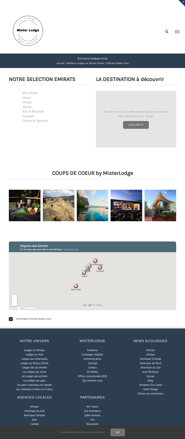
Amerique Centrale (150, 358)
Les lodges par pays (34, 380)
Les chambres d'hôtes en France (34, 389)
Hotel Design (150, 389)
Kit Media (92, 372)
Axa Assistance (92, 411)
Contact (92, 367)
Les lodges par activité (34, 376)
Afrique (150, 354)
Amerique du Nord (150, 363)
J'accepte (136, 124)
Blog (150, 380)
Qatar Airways (92, 415)
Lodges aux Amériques (34, 358)
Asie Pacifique (150, 372)
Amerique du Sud (150, 367)
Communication (92, 358)
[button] (92, 319)
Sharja (27, 102)
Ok (118, 432)
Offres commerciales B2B (92, 376)
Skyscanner (92, 424)
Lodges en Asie (34, 354)
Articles (150, 350)
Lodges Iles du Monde (34, 367)
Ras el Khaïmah (33, 111)
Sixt (92, 419)
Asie (34, 419)
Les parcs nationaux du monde (34, 385)
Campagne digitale (92, 354)
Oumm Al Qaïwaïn (35, 120)
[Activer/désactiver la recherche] (166, 31)
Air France (92, 406)
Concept (92, 363)
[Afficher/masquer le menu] (177, 31)
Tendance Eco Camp (150, 385)
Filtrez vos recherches (150, 393)
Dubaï (27, 98)
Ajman (27, 107)
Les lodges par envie (34, 372)
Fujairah (28, 116)
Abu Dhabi (30, 93)
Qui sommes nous (92, 380)
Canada (34, 424)
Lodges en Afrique (34, 350)
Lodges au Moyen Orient (34, 363)
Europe (151, 376)
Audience (92, 350)
